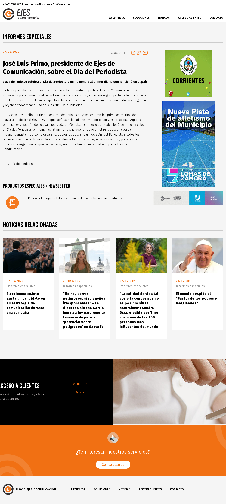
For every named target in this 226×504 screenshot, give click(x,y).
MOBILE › (80, 385)
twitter (204, 4)
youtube (219, 4)
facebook (197, 4)
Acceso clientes (189, 17)
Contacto (216, 17)
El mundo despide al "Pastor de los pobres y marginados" (196, 300)
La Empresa (117, 17)
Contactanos (113, 466)
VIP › (80, 394)
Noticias (164, 17)
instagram (211, 4)
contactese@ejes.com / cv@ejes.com (47, 4)
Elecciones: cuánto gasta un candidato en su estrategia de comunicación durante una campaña (26, 304)
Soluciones (141, 17)
